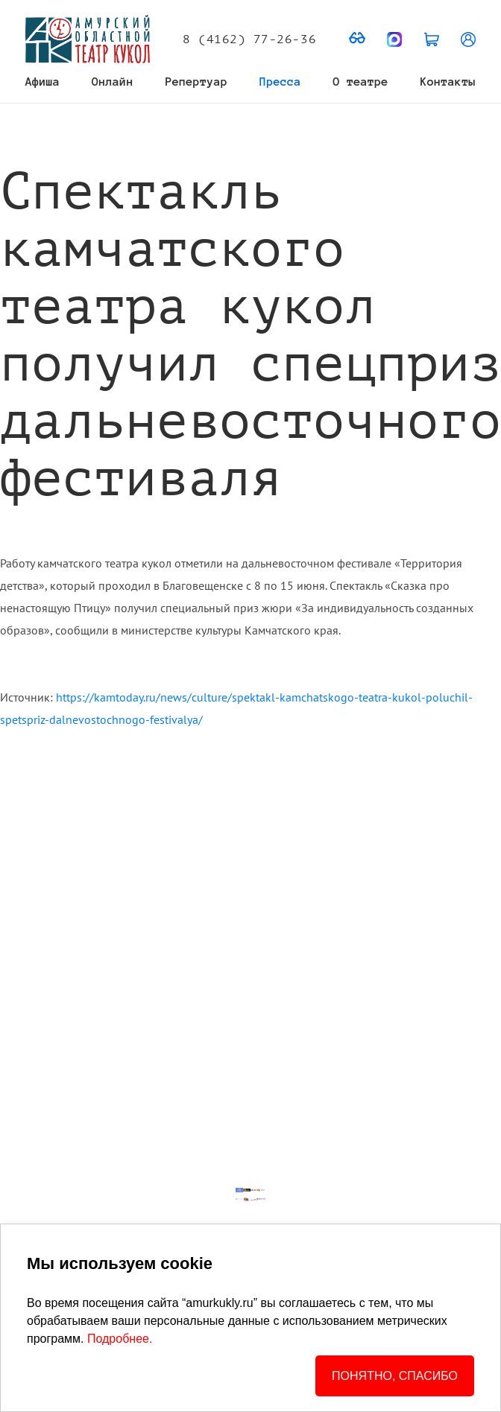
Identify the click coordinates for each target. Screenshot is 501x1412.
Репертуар (197, 81)
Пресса (280, 81)
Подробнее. (119, 1338)
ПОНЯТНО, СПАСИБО (395, 1376)
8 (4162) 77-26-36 (249, 39)
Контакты (448, 81)
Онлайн (112, 81)
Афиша (42, 81)
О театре (360, 81)
